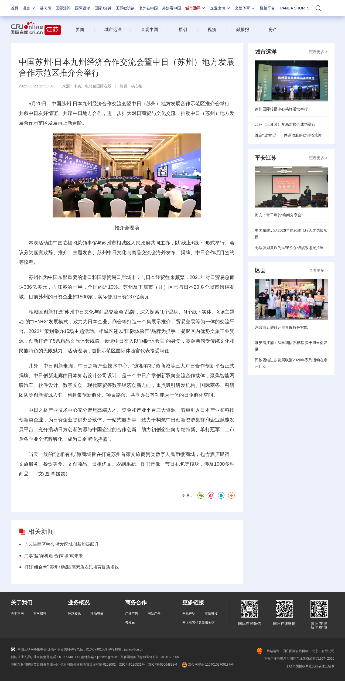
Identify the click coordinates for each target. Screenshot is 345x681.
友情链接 (211, 613)
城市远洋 (195, 8)
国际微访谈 (125, 8)
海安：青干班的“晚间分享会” (279, 215)
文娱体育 (245, 8)
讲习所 (45, 8)
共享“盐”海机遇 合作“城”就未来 (53, 555)
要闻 (80, 29)
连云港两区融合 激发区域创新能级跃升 (61, 544)
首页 (14, 8)
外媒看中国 (171, 8)
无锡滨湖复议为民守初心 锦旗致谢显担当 (289, 248)
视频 (211, 29)
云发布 (130, 623)
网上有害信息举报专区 (198, 623)
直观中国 (149, 29)
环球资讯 (74, 613)
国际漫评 (63, 8)
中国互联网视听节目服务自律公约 (35, 664)
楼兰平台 (267, 8)
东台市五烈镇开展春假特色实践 (281, 327)
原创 (183, 29)
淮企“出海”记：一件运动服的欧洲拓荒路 (288, 135)
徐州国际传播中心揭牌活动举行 (281, 109)
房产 (272, 29)
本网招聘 (39, 613)
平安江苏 (265, 158)
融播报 (242, 29)
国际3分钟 (103, 8)
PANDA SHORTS (294, 8)
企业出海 (220, 8)
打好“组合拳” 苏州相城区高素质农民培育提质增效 (71, 567)
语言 (29, 8)
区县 (260, 270)
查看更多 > (318, 52)
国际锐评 (82, 8)
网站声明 (188, 613)
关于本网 (17, 613)
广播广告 (131, 613)
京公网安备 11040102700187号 (207, 664)
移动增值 (96, 613)
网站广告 (154, 613)
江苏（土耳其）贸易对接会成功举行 (285, 124)
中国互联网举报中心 (29, 649)
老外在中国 (148, 8)
